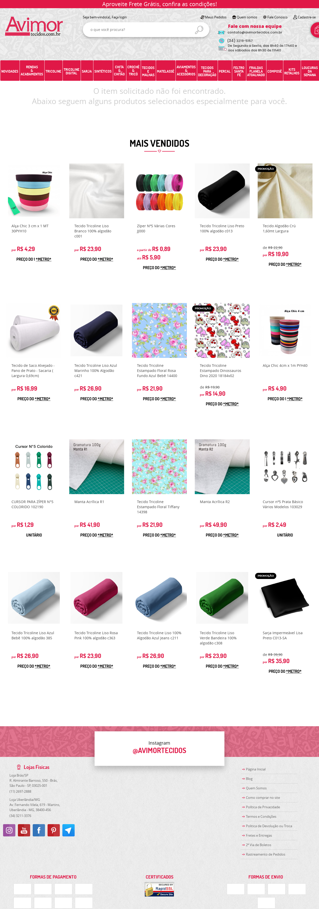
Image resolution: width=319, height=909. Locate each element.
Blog (249, 778)
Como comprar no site (263, 797)
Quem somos (247, 17)
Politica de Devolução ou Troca (269, 826)
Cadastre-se (307, 17)
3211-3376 (20, 815)
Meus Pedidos (215, 17)
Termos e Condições (261, 816)
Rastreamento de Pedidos (265, 854)
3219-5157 (240, 40)
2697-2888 (20, 791)
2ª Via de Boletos (258, 845)
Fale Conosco (277, 17)
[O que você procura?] (199, 30)
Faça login (119, 17)
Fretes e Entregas (259, 835)
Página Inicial (256, 769)
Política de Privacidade (263, 807)
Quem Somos (256, 788)
